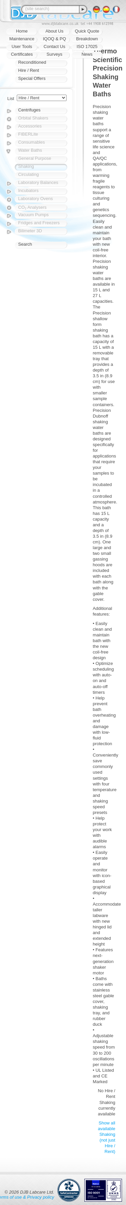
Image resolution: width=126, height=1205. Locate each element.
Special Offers (31, 78)
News (87, 54)
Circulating (28, 174)
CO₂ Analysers (32, 207)
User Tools (21, 46)
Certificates (22, 54)
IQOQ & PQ (54, 38)
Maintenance (21, 38)
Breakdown (87, 38)
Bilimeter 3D (30, 230)
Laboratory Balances (38, 182)
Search (25, 244)
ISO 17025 (87, 46)
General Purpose (34, 158)
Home (22, 31)
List (10, 98)
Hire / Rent (28, 70)
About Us (54, 31)
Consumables (31, 142)
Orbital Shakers (33, 117)
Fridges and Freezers (39, 222)
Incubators (28, 190)
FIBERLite (28, 134)
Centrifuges (29, 109)
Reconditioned (32, 62)
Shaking (26, 166)
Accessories (30, 126)
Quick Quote (87, 31)
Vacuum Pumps (33, 214)
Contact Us (54, 46)
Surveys (54, 54)
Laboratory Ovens (35, 198)
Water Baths (30, 150)
